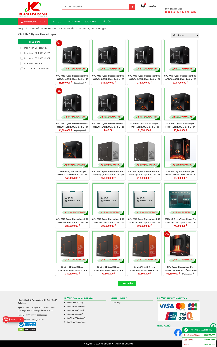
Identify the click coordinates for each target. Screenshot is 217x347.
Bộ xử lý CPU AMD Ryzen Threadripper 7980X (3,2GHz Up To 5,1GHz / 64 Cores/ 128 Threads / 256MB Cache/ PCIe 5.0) (72, 268)
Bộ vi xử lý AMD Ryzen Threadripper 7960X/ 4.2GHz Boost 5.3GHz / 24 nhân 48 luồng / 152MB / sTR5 (144, 268)
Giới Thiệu (116, 303)
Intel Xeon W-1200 (31, 63)
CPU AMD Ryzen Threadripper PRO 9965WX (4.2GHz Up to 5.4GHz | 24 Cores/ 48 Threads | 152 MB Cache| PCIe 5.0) (72, 125)
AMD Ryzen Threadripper (34, 68)
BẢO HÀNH (90, 22)
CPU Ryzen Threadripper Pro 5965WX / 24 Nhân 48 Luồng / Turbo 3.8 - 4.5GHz (180, 268)
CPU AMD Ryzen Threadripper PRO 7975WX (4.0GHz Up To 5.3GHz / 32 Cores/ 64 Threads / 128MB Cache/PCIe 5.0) (144, 221)
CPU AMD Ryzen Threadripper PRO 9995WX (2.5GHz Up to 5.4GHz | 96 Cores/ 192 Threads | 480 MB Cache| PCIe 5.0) (108, 77)
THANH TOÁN (73, 22)
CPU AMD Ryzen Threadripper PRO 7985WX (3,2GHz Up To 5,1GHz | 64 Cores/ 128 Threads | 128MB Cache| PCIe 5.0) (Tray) (108, 173)
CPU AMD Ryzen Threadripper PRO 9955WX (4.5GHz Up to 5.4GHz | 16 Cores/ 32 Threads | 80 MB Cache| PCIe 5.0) (72, 77)
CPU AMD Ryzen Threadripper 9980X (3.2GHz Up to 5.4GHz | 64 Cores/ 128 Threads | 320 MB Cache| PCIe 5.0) (72, 173)
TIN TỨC (57, 22)
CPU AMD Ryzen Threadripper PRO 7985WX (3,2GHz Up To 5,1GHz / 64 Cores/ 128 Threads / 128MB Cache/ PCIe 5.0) (108, 221)
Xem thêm (127, 283)
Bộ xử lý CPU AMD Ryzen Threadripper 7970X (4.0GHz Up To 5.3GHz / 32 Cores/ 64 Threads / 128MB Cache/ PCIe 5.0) (108, 268)
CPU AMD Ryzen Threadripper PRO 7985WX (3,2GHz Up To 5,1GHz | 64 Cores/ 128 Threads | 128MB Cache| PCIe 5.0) (144, 173)
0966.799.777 (189, 4)
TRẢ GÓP (106, 22)
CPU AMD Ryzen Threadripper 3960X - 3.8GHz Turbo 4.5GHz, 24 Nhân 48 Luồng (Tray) (180, 173)
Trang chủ (23, 28)
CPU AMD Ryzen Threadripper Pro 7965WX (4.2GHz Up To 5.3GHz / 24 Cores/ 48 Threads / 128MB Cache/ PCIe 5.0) (180, 221)
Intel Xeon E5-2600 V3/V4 (35, 58)
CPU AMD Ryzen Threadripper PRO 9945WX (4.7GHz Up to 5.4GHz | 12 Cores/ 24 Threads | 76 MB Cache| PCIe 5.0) (108, 125)
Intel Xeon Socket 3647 (33, 48)
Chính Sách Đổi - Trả (75, 310)
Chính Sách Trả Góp (74, 303)
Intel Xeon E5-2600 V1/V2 (35, 53)
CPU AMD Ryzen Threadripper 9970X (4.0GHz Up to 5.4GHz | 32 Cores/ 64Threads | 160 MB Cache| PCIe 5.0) (144, 125)
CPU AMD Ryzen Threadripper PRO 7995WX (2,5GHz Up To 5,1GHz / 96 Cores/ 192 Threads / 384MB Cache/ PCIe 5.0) (72, 221)
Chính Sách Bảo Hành (75, 306)
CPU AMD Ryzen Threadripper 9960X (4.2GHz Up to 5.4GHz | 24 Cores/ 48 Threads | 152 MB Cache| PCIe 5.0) (180, 125)
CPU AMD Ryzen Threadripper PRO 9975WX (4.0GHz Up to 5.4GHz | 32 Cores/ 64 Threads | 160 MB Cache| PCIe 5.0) (180, 77)
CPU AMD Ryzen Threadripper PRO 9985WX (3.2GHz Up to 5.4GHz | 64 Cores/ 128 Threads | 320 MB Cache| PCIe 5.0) (144, 77)
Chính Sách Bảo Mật (75, 314)
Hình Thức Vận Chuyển (76, 318)
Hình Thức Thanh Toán (75, 322)
